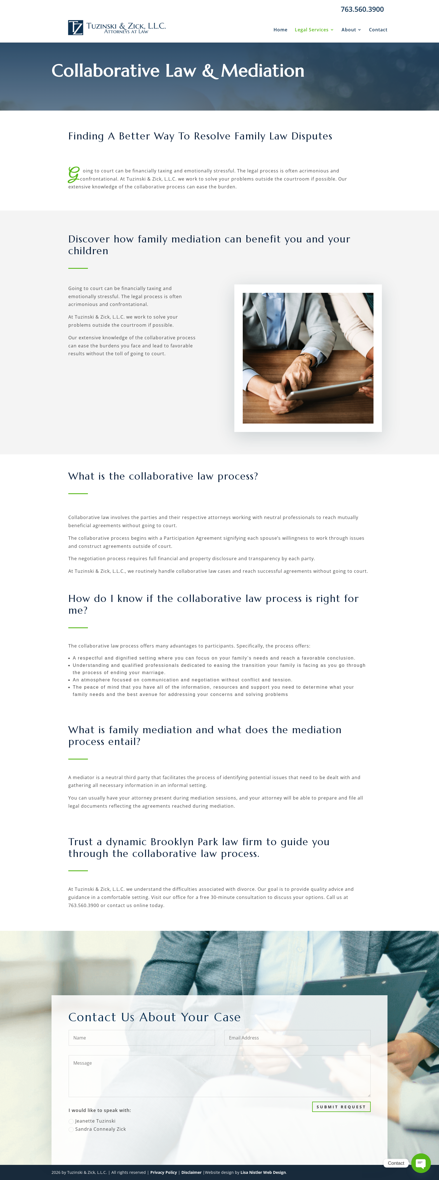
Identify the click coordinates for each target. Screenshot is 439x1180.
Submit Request (361, 1106)
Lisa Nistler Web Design (263, 1172)
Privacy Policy (163, 1172)
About (349, 30)
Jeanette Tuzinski (111, 1121)
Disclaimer (191, 1172)
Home (281, 30)
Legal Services (312, 30)
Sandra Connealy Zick (117, 1129)
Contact (378, 30)
